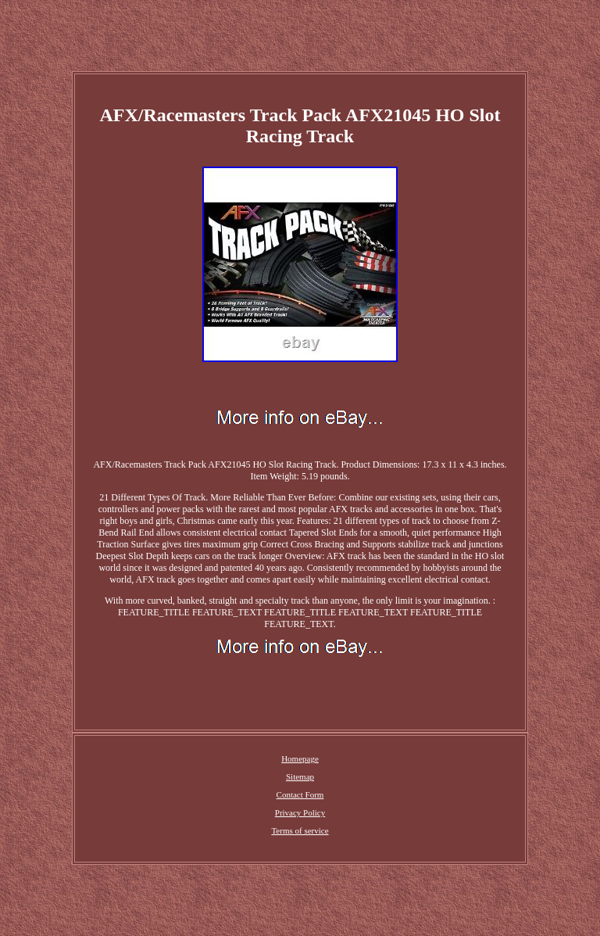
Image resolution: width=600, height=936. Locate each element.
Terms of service (299, 830)
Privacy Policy (300, 812)
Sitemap (300, 776)
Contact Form (300, 794)
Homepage (300, 758)
